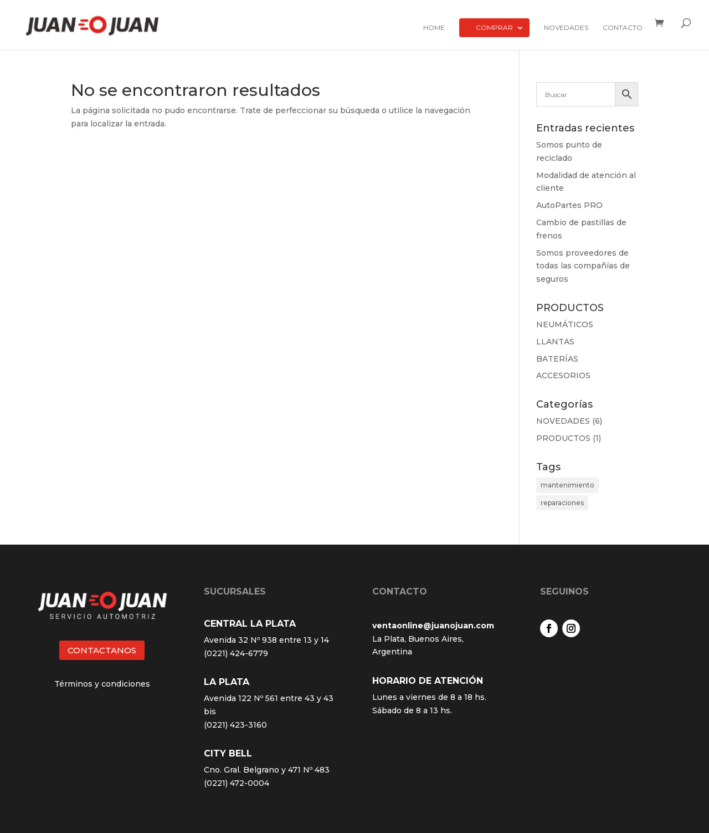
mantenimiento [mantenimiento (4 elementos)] (567, 485)
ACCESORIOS (563, 375)
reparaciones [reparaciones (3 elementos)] (562, 503)
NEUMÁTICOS (564, 324)
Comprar (494, 27)
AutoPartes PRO (569, 205)
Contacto (623, 28)
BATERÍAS (557, 359)
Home (434, 28)
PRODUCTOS (563, 438)
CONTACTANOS (102, 650)
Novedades (566, 28)
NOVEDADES (563, 421)
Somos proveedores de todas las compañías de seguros (583, 266)
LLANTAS (555, 342)
